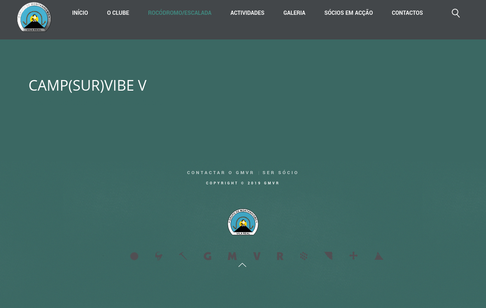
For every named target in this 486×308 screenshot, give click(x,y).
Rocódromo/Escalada (179, 13)
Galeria (294, 13)
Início (80, 13)
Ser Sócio (281, 173)
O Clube (118, 13)
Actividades (247, 13)
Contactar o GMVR (221, 173)
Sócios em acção (348, 13)
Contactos (407, 13)
